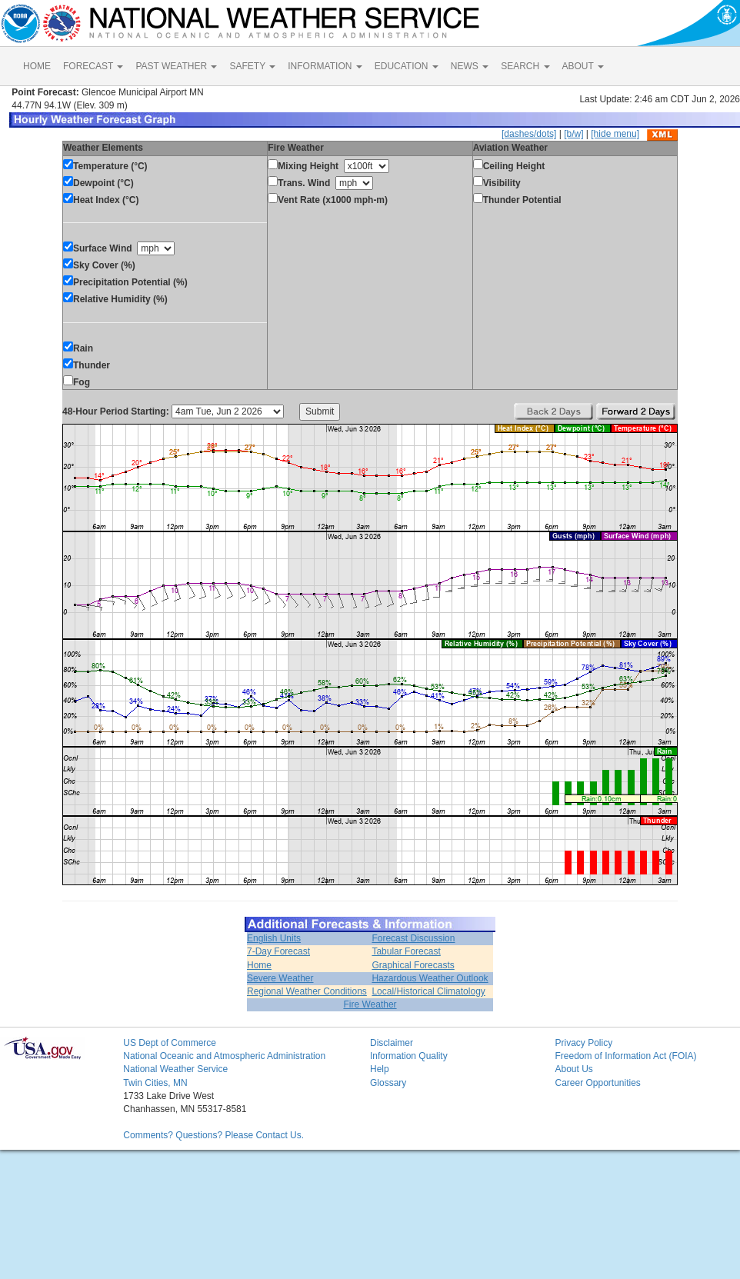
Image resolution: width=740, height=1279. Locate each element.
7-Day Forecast (278, 951)
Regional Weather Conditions (307, 991)
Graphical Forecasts (413, 965)
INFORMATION (325, 66)
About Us (573, 1069)
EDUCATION (406, 66)
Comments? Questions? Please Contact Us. (213, 1135)
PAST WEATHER (176, 66)
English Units (274, 938)
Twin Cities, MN (155, 1082)
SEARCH (525, 66)
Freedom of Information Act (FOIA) (625, 1056)
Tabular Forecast (406, 951)
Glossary (388, 1082)
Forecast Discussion (413, 938)
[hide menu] (615, 133)
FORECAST (93, 66)
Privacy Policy (583, 1043)
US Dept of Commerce (169, 1043)
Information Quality (409, 1056)
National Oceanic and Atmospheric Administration (224, 1056)
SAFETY (252, 66)
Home (259, 965)
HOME (37, 66)
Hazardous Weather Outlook (430, 978)
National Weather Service (175, 1069)
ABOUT (583, 66)
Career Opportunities (597, 1082)
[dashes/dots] (529, 133)
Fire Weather (369, 1004)
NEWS (469, 66)
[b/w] (573, 133)
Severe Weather (280, 978)
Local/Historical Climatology (428, 991)
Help (379, 1069)
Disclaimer (391, 1043)
